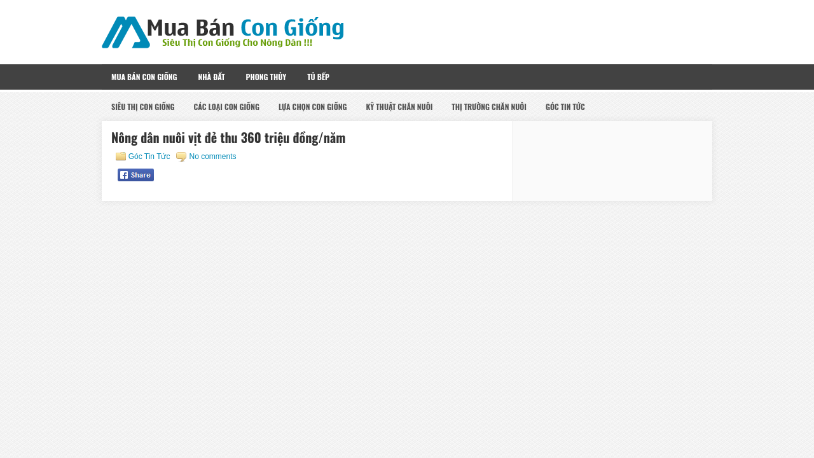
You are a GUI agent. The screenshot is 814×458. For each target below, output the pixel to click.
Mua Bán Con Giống (144, 76)
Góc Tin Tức (565, 106)
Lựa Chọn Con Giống (313, 106)
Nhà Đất (211, 76)
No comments (212, 156)
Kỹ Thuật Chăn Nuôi (399, 106)
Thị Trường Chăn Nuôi (489, 106)
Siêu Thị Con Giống (143, 106)
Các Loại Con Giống (226, 106)
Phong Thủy (266, 76)
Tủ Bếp (318, 76)
